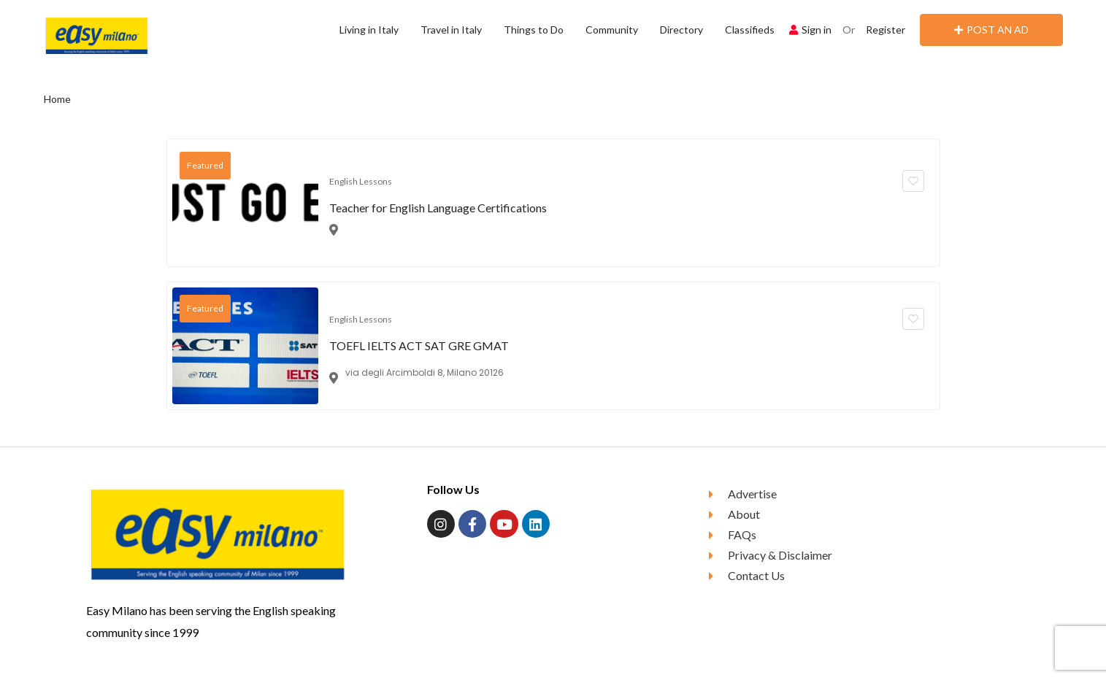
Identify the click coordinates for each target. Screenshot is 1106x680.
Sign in (810, 29)
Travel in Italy (451, 29)
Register (885, 29)
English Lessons (360, 181)
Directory (681, 29)
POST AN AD (991, 29)
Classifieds (750, 29)
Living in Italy (369, 29)
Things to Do (534, 29)
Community (611, 29)
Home (57, 99)
